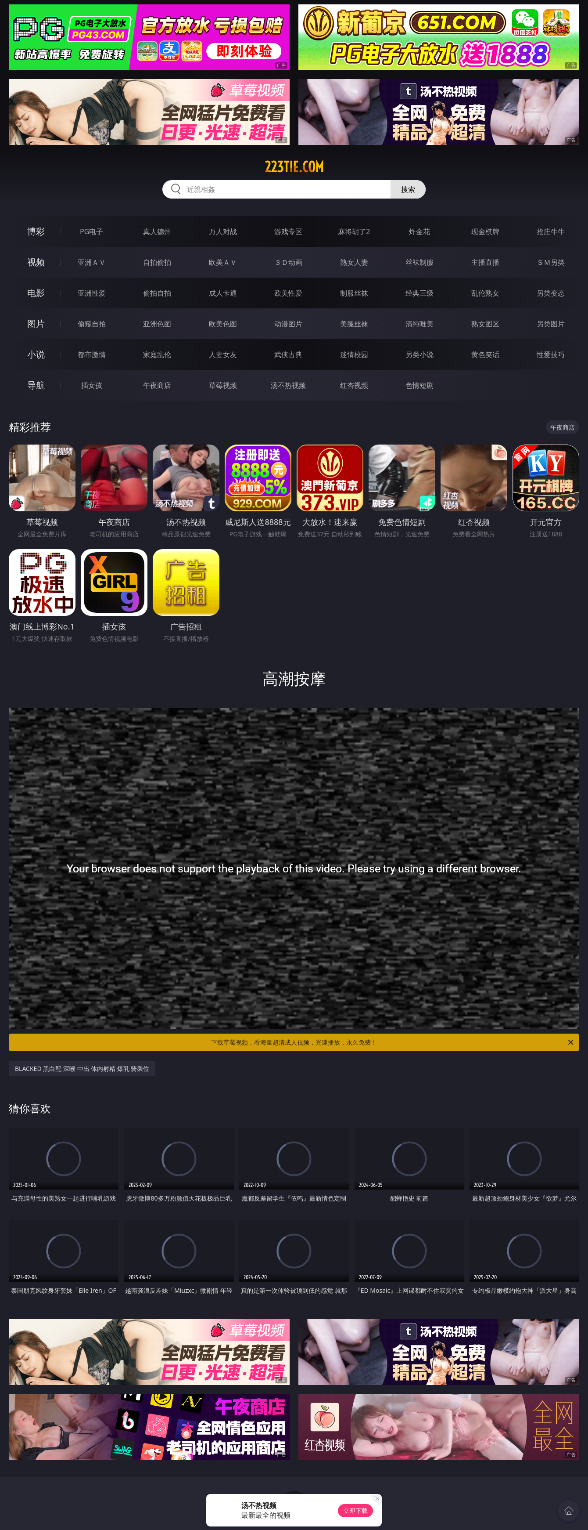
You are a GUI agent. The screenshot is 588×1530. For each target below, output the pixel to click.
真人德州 (157, 231)
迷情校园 (354, 354)
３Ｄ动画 (288, 262)
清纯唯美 (419, 324)
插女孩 (91, 385)
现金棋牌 (485, 231)
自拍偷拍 (157, 262)
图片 (36, 323)
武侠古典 (288, 354)
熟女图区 (485, 324)
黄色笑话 (485, 354)
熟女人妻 (354, 262)
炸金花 (419, 231)
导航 (36, 385)
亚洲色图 (157, 324)
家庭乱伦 (157, 354)
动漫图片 (288, 324)
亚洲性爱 (92, 293)
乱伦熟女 (485, 293)
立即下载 (355, 1510)
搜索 (408, 189)
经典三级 (419, 293)
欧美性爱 (288, 293)
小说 (36, 354)
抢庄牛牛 (551, 231)
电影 (36, 293)
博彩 (36, 231)
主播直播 (485, 262)
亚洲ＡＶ (92, 262)
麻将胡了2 (354, 231)
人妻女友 (223, 354)
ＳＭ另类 (551, 262)
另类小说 (419, 354)
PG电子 (91, 231)
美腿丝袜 (354, 324)
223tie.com (294, 167)
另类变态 (551, 293)
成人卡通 (223, 293)
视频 (36, 262)
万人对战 (223, 231)
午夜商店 (157, 385)
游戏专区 (288, 231)
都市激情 (92, 354)
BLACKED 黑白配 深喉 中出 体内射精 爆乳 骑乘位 (82, 1068)
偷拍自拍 (157, 293)
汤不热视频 (288, 385)
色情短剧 (419, 385)
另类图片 (551, 324)
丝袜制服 (419, 262)
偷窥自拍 (92, 324)
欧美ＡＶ (223, 262)
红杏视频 (354, 385)
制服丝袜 (354, 293)
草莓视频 (223, 385)
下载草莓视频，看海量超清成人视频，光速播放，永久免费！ (393, 1042)
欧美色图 (223, 324)
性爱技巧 (551, 354)
